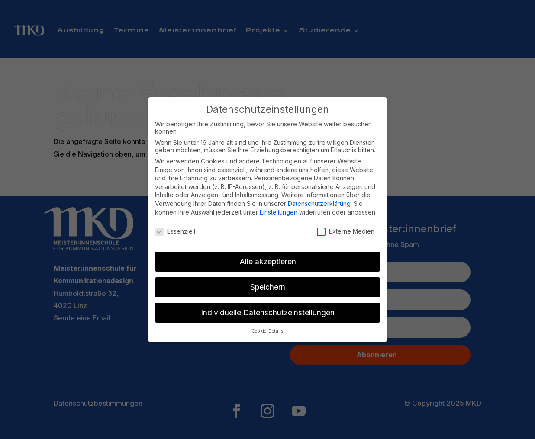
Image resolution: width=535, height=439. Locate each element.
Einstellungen (278, 212)
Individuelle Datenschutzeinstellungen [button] (268, 312)
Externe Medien (345, 231)
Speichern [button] (267, 287)
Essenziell (175, 231)
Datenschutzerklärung (319, 203)
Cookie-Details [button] (267, 331)
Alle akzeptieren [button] (267, 261)
